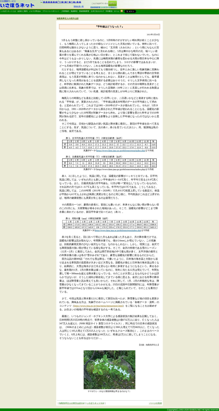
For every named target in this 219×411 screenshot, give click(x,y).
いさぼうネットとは (8, 11)
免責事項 (74, 11)
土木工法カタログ (97, 11)
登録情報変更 (84, 11)
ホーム (116, 11)
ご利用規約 (65, 11)
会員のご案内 (22, 11)
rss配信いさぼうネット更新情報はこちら (122, 11)
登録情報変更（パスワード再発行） (103, 7)
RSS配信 (109, 11)
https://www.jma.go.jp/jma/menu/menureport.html (98, 305)
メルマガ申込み (35, 11)
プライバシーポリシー (50, 11)
